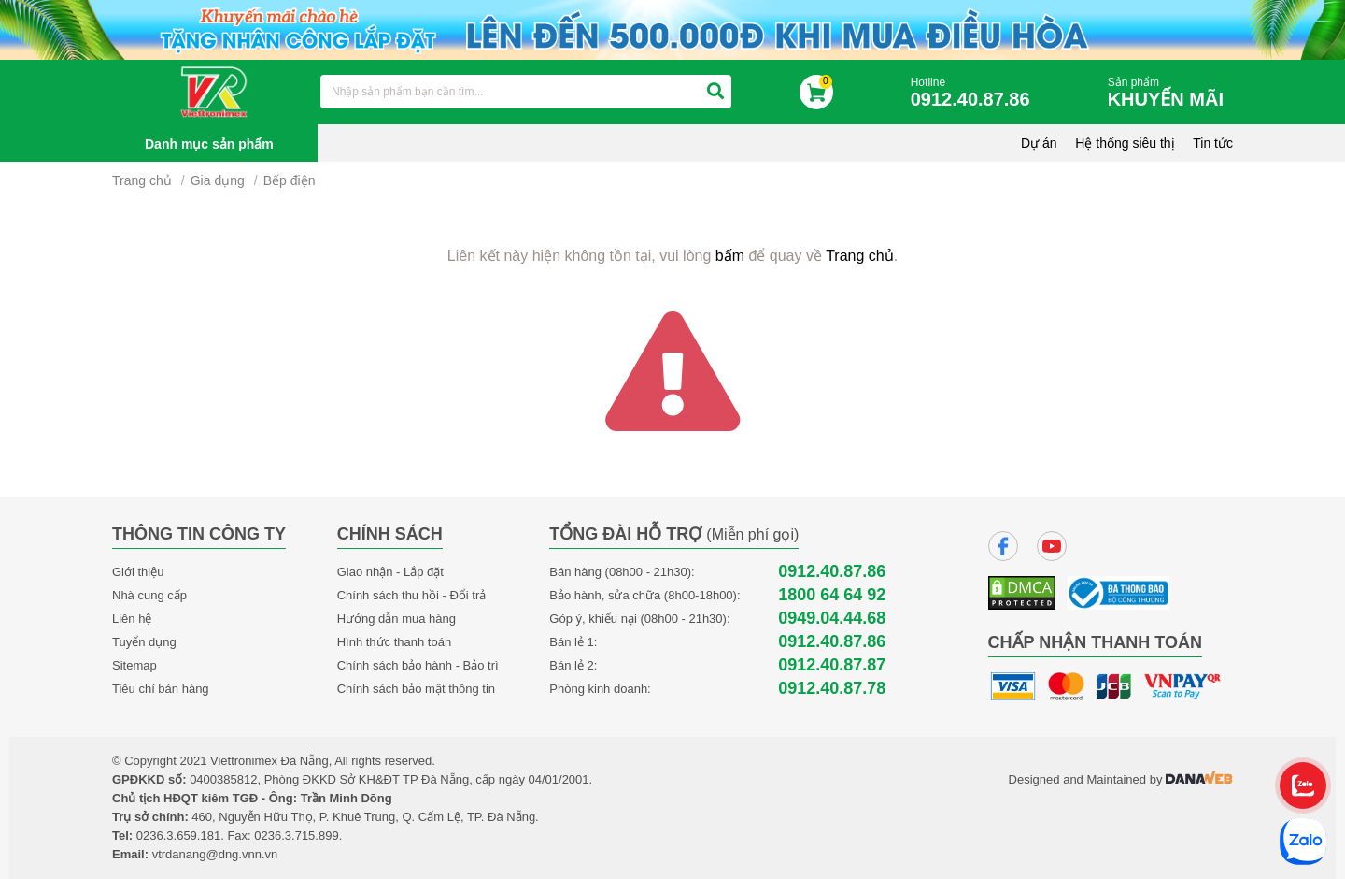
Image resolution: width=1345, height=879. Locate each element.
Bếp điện (289, 180)
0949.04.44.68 (831, 619)
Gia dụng (218, 180)
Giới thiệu (137, 572)
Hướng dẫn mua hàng (396, 619)
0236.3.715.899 (296, 836)
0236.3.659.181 (178, 836)
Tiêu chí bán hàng (160, 689)
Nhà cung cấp (149, 595)
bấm (729, 256)
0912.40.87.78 (831, 689)
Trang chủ (142, 180)
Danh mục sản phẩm (209, 144)
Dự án (1039, 143)
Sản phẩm (1170, 93)
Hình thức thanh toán (394, 642)
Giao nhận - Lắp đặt (390, 572)
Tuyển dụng (144, 642)
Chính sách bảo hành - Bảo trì (418, 665)
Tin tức (1213, 143)
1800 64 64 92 (831, 595)
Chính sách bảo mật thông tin (416, 689)
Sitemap (134, 665)
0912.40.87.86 (831, 572)
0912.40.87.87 (831, 665)
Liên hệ (131, 619)
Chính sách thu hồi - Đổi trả (412, 595)
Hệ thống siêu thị (1124, 143)
